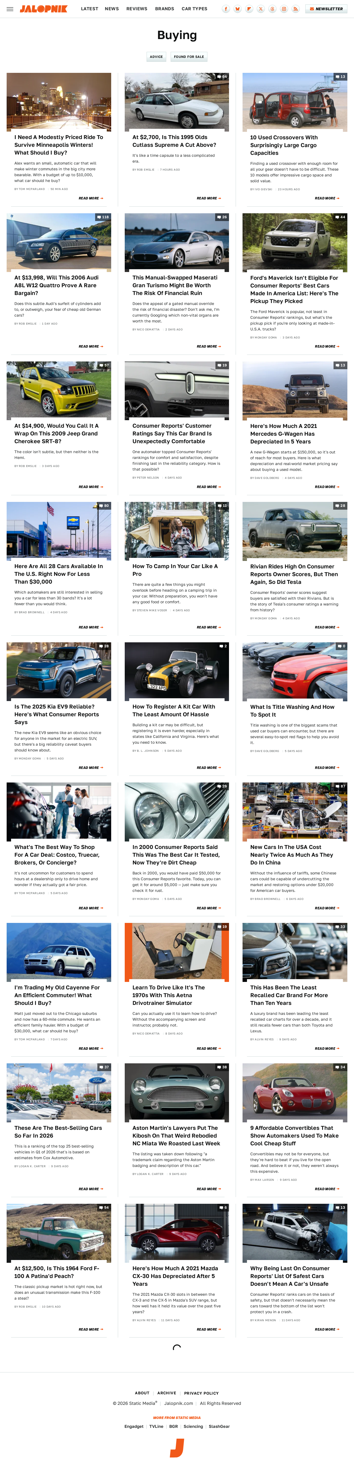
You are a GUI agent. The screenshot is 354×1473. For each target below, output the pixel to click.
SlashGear (219, 1426)
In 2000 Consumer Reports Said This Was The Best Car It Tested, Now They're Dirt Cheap (176, 855)
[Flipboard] (249, 9)
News (112, 8)
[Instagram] (284, 9)
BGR (173, 1426)
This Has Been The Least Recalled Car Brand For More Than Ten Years (289, 995)
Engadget (134, 1426)
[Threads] (272, 9)
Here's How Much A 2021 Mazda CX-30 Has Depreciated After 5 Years (175, 1276)
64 (224, 77)
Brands (164, 8)
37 (107, 1067)
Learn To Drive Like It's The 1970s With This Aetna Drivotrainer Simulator (168, 995)
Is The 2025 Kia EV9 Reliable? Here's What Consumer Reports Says (56, 714)
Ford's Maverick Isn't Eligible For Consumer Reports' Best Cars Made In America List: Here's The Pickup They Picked (294, 289)
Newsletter (326, 9)
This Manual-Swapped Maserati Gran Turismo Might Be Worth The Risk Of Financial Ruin (174, 285)
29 (224, 786)
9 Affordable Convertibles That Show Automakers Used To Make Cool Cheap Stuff (294, 1136)
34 (342, 1067)
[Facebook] (226, 9)
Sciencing (193, 1426)
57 (107, 365)
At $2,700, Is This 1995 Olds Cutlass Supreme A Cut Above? (174, 141)
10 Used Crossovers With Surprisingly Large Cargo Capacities (284, 145)
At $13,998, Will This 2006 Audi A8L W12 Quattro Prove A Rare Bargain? (56, 285)
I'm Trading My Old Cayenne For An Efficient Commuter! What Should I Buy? (57, 995)
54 (106, 1208)
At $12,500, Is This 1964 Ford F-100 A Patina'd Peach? (56, 1272)
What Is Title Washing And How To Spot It (292, 711)
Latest (89, 8)
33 (342, 927)
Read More (89, 198)
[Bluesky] (237, 9)
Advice (156, 57)
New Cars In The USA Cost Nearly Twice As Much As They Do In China (291, 855)
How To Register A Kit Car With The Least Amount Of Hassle (173, 710)
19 (225, 365)
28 (342, 506)
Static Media (142, 1403)
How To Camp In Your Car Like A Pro (175, 570)
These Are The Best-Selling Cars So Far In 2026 (58, 1132)
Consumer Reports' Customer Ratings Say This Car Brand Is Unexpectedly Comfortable (172, 433)
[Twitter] (261, 9)
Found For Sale (189, 57)
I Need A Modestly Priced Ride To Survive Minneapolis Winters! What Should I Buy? (58, 145)
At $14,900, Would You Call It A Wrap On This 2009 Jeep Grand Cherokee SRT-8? (56, 433)
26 (224, 217)
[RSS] (295, 9)
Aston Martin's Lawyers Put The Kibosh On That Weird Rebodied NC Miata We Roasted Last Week (176, 1136)
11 (225, 506)
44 (342, 217)
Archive (166, 1393)
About (142, 1393)
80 (106, 506)
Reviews (137, 8)
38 (224, 1067)
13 (343, 77)
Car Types (195, 8)
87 (343, 786)
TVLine (156, 1426)
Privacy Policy (201, 1393)
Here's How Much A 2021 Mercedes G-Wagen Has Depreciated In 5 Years (283, 434)
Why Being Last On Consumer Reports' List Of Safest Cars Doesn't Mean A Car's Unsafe (290, 1276)
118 (105, 217)
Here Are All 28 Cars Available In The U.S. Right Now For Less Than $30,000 (58, 574)
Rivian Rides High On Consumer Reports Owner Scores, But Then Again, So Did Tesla (294, 574)
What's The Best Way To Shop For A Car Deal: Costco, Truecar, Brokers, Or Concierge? (57, 855)
